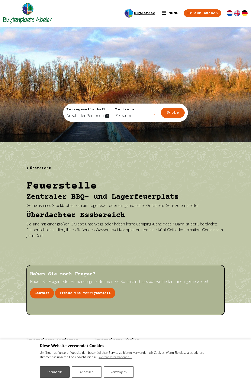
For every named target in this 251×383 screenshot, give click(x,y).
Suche (172, 112)
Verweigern (119, 372)
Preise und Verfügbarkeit (85, 293)
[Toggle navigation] (170, 13)
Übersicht (40, 168)
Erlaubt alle (55, 372)
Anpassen (86, 372)
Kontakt (42, 293)
